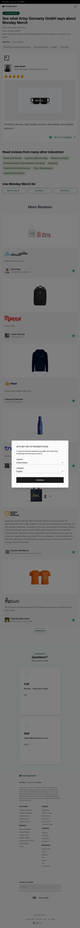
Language (20, 468)
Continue (40, 480)
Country (19, 459)
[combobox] (40, 462)
